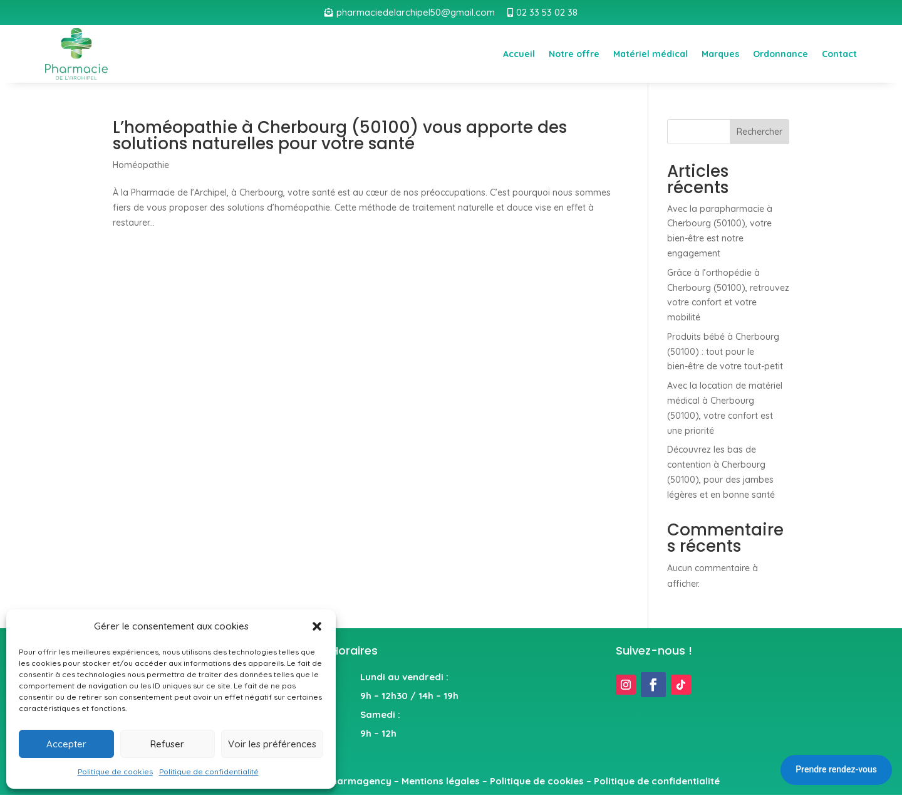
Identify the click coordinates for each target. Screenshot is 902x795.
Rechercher (759, 131)
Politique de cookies (115, 771)
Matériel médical (650, 54)
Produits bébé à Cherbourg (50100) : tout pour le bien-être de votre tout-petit (725, 351)
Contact (839, 54)
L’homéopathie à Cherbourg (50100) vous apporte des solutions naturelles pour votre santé (340, 135)
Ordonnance (780, 54)
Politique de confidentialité (209, 771)
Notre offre (574, 54)
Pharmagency (358, 781)
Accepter (66, 744)
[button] (317, 626)
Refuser (167, 744)
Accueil (519, 54)
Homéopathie (141, 165)
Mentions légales (441, 781)
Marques (720, 54)
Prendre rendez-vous (836, 769)
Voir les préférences (272, 744)
